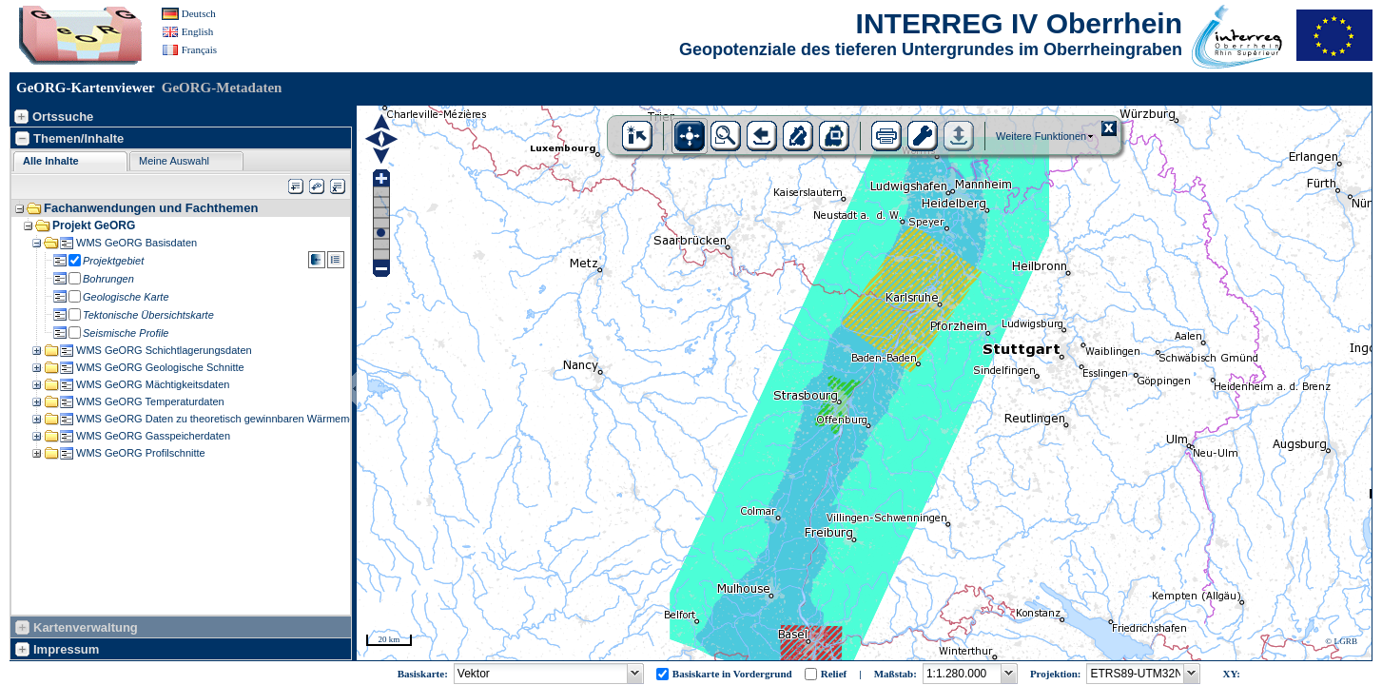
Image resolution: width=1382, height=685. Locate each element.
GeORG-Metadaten (222, 87)
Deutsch (199, 13)
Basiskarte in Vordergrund (732, 673)
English (198, 31)
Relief (834, 673)
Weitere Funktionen (1041, 136)
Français (199, 49)
